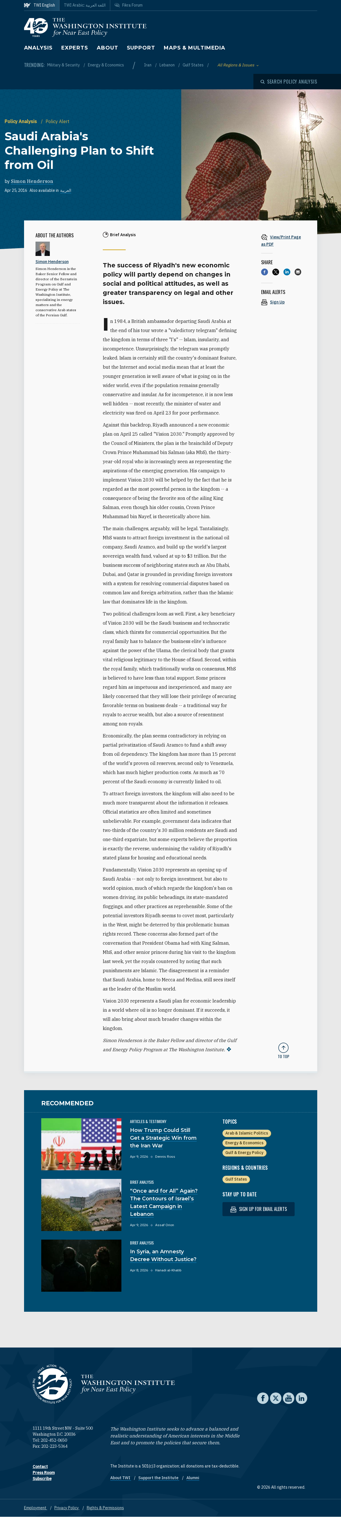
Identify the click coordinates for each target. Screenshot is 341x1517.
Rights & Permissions (105, 1507)
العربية (65, 190)
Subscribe (42, 1478)
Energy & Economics (106, 65)
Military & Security (64, 65)
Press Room (44, 1472)
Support (141, 48)
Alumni (192, 1477)
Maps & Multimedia (194, 48)
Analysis (38, 48)
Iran (148, 65)
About (107, 48)
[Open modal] (289, 81)
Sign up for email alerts (258, 1209)
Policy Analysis (21, 121)
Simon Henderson (32, 181)
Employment (35, 1507)
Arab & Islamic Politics (246, 1133)
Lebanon (167, 65)
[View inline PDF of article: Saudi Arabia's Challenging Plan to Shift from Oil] (283, 240)
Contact (40, 1466)
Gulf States (193, 65)
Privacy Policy (67, 1507)
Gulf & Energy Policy (244, 1152)
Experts (74, 48)
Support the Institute (158, 1477)
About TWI (120, 1477)
